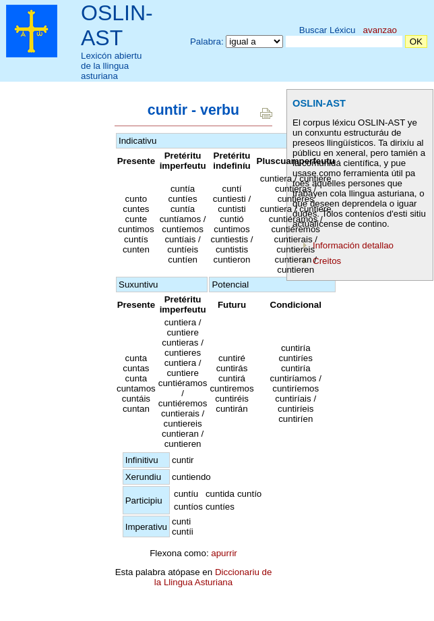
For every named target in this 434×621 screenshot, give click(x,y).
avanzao (380, 30)
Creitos (327, 261)
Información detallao (353, 245)
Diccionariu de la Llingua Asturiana (213, 577)
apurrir (224, 553)
